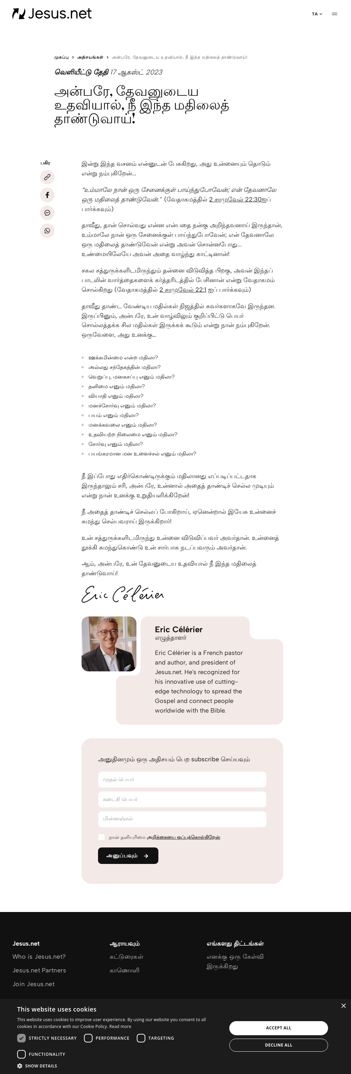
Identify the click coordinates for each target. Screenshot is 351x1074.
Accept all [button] (278, 1028)
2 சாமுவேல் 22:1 (182, 289)
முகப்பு (61, 57)
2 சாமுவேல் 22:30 (235, 199)
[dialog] (175, 1036)
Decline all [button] (278, 1045)
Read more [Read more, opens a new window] (120, 1026)
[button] (119, 1065)
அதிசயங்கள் (90, 57)
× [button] (343, 1006)
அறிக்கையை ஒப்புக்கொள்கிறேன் (183, 837)
